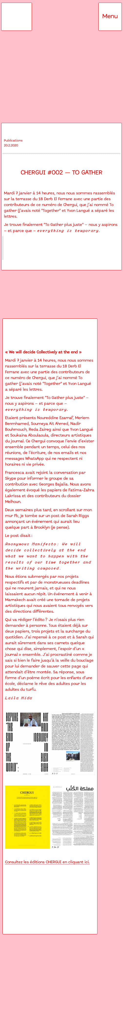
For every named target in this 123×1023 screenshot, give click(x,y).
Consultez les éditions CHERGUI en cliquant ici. (47, 862)
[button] (110, 17)
